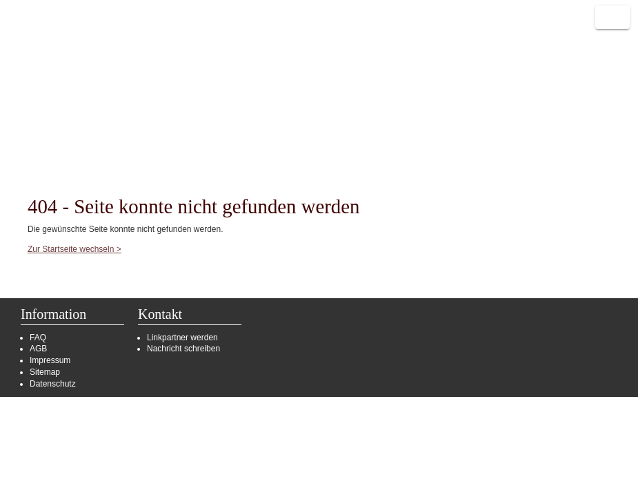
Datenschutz (53, 384)
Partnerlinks (190, 122)
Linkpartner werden (182, 337)
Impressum (50, 360)
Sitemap (45, 372)
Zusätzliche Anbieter (292, 122)
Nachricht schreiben (183, 348)
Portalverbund (103, 122)
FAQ (38, 337)
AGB (38, 348)
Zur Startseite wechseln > (74, 249)
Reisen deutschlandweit (58, 52)
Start (32, 122)
